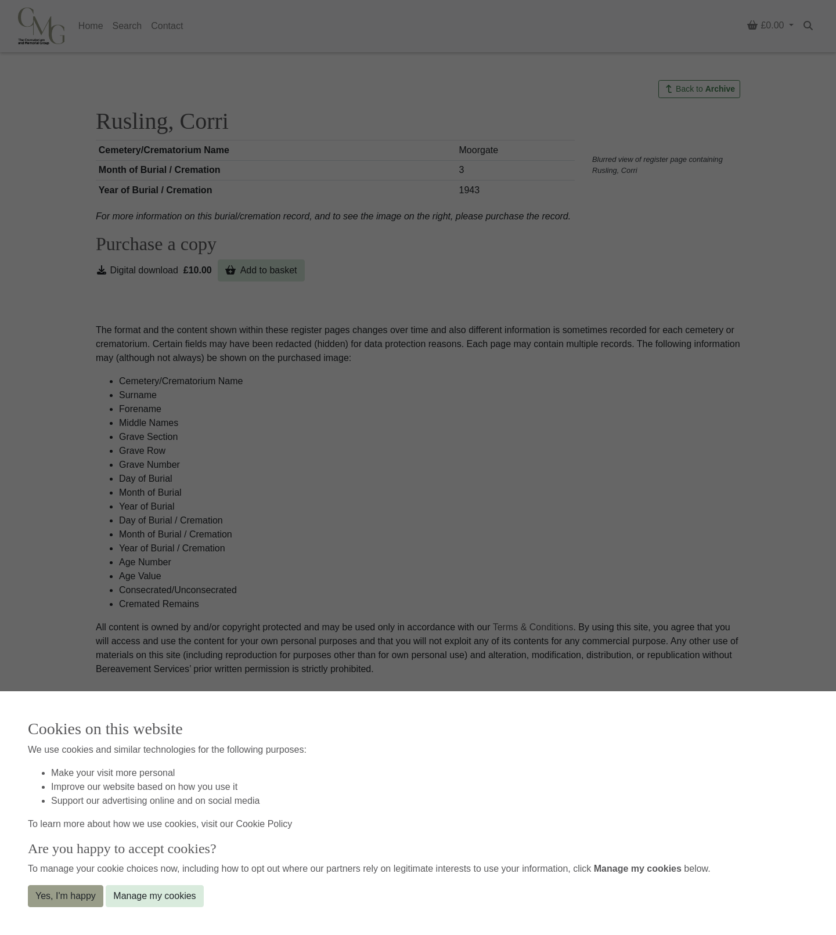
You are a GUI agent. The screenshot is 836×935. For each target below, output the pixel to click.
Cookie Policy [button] (264, 824)
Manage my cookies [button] (154, 896)
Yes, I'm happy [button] (65, 896)
